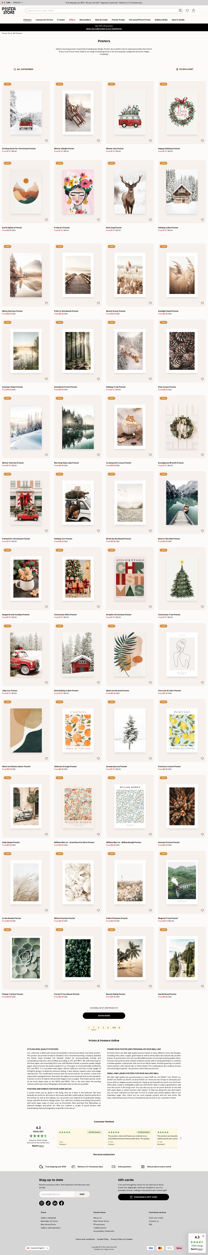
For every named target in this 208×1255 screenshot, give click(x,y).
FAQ (150, 1224)
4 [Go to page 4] (108, 1027)
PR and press (99, 1224)
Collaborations (100, 1228)
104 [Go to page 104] (114, 1027)
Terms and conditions (85, 1239)
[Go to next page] (119, 1027)
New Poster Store (101, 1221)
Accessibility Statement (104, 1231)
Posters (19, 33)
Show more (104, 1016)
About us (97, 1218)
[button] (197, 1243)
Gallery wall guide (48, 1218)
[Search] (180, 10)
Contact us (154, 1221)
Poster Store (7, 33)
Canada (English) (37, 1248)
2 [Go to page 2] (98, 1027)
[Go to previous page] (88, 1027)
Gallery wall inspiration (50, 1228)
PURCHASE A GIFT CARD (143, 1197)
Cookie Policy (103, 1239)
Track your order (156, 1218)
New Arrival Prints (48, 1224)
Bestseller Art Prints (49, 1221)
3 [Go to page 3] (103, 1027)
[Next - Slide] (181, 1138)
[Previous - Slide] (54, 1138)
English (18, 2)
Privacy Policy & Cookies (122, 1239)
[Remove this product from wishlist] (46, 140)
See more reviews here (104, 1154)
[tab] (187, 10)
